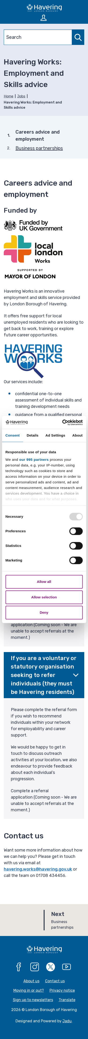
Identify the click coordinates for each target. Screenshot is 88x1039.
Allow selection (44, 597)
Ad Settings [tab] (55, 435)
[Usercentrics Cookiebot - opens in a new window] (63, 422)
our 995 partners (34, 460)
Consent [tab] (12, 435)
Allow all (44, 582)
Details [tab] (32, 435)
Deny (44, 612)
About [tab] (77, 435)
